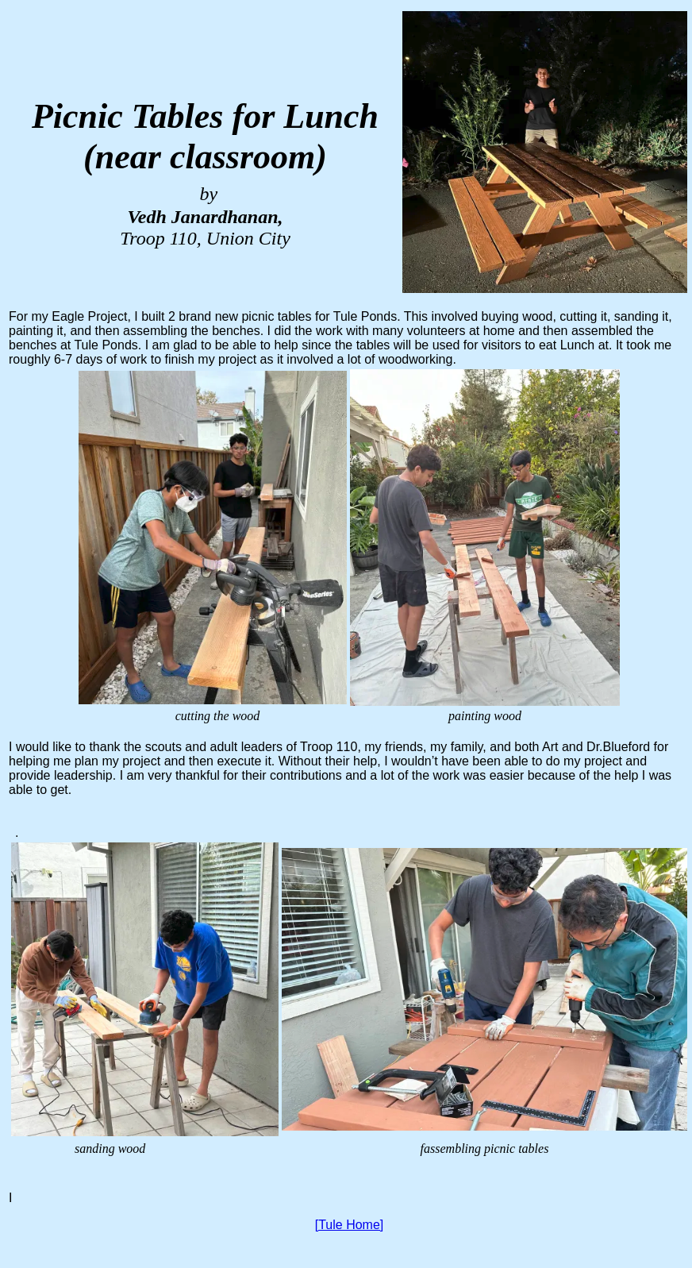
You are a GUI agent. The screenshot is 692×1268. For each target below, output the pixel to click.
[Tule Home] (349, 1224)
